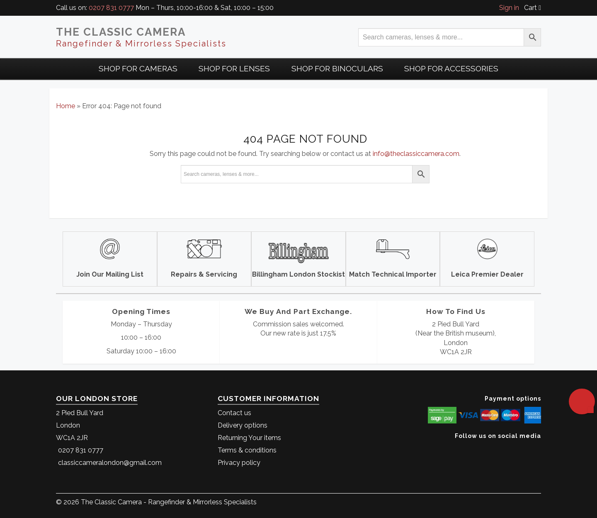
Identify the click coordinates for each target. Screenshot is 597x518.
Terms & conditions (247, 450)
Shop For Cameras (138, 68)
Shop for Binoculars (337, 68)
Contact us (234, 413)
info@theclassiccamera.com (416, 154)
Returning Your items (249, 438)
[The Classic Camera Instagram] (540, 448)
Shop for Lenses (234, 68)
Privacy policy (239, 463)
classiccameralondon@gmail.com (110, 463)
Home (65, 106)
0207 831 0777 (111, 8)
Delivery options (242, 425)
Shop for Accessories (451, 68)
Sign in (509, 8)
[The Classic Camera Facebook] (538, 448)
